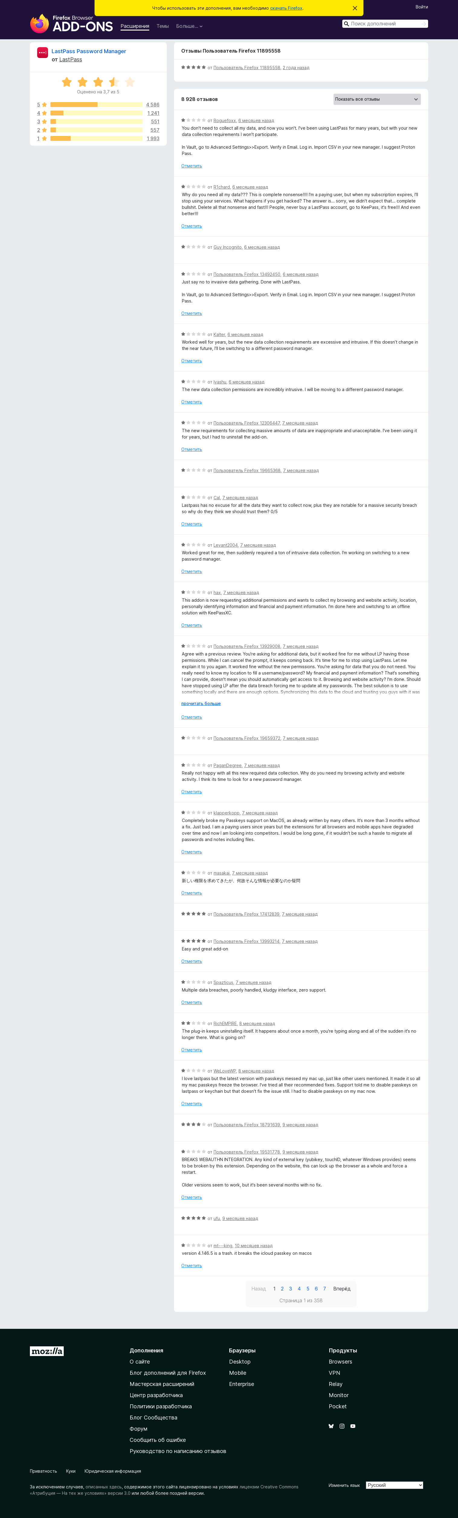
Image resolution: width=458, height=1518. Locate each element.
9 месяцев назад (300, 1124)
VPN (334, 1373)
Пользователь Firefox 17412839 (246, 914)
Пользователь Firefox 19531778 (247, 1151)
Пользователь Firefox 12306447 (247, 423)
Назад (258, 1289)
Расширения (135, 26)
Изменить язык (344, 1485)
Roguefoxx (225, 120)
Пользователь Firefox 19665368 (247, 470)
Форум (138, 1429)
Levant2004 (226, 545)
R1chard (222, 186)
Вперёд (342, 1289)
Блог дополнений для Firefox (168, 1373)
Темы (162, 26)
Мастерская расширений (162, 1384)
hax (217, 592)
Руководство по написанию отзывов (178, 1451)
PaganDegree (228, 765)
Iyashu (220, 381)
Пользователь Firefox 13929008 (247, 646)
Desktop (239, 1361)
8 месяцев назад (257, 1023)
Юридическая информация (113, 1471)
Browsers (340, 1361)
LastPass (70, 59)
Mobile (237, 1373)
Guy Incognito (228, 247)
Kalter (219, 334)
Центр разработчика (156, 1395)
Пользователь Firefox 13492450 (247, 274)
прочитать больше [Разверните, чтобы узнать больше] (201, 703)
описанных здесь (103, 1486)
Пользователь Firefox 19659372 (247, 738)
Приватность (43, 1471)
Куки (71, 1471)
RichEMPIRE (225, 1023)
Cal (217, 497)
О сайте (140, 1361)
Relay (336, 1384)
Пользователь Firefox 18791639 (247, 1124)
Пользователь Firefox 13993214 (246, 941)
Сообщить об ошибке (158, 1440)
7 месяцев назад (300, 423)
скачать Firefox (286, 8)
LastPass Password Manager (89, 51)
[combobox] (385, 24)
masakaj (222, 873)
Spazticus (223, 982)
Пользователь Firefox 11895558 (247, 67)
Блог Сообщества (153, 1417)
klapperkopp (227, 812)
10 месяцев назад (254, 1245)
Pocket (338, 1406)
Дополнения (146, 1350)
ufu (217, 1218)
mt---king (223, 1245)
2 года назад (296, 67)
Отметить (191, 165)
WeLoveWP (225, 1070)
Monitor (339, 1395)
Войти (422, 6)
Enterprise (241, 1384)
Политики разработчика (161, 1406)
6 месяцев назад (256, 120)
